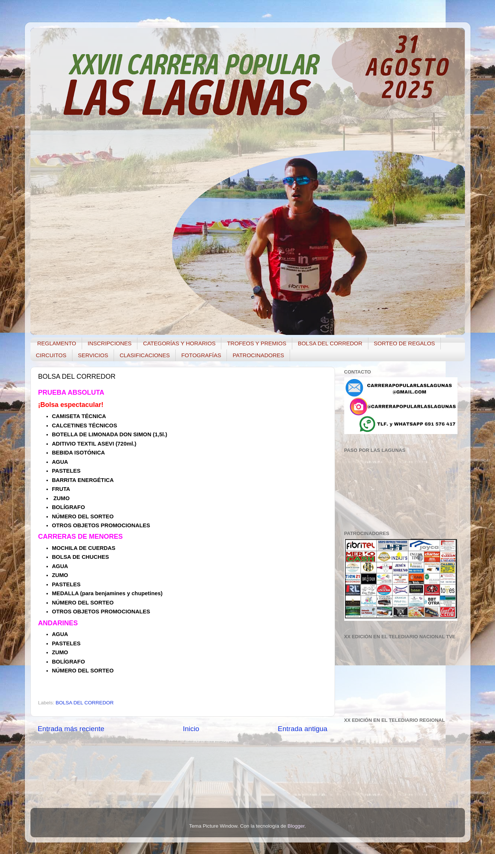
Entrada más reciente (71, 729)
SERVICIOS (93, 355)
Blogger (296, 826)
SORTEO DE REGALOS (404, 343)
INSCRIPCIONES (109, 343)
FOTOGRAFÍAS (201, 355)
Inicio (191, 729)
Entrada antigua (302, 729)
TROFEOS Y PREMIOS (256, 343)
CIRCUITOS (51, 355)
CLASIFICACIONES (145, 355)
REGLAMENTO (56, 343)
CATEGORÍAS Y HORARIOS (179, 343)
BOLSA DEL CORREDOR (330, 343)
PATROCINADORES (258, 355)
